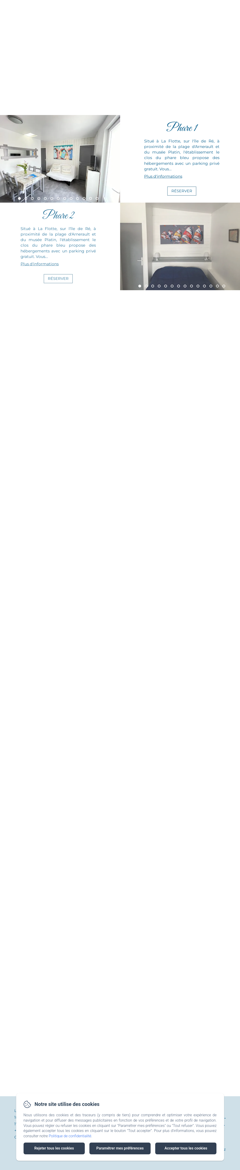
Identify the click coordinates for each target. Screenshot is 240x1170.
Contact (161, 8)
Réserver (181, 191)
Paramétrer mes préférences (120, 1148)
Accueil (61, 8)
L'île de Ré (130, 8)
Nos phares (94, 8)
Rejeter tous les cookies (54, 1148)
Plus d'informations (163, 176)
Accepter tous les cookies (185, 1148)
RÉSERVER (220, 8)
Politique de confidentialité (70, 1136)
